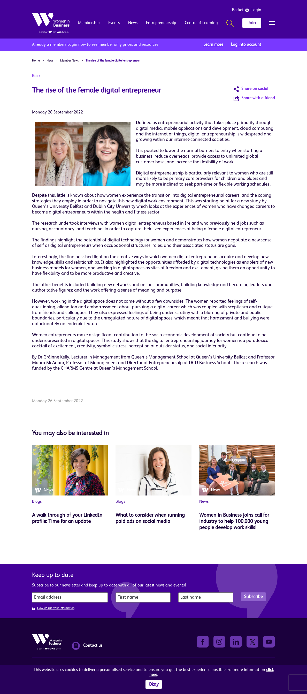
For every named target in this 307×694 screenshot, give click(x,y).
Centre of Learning (201, 23)
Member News (69, 60)
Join (252, 23)
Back (36, 76)
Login (256, 10)
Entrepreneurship (161, 23)
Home (36, 60)
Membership (89, 23)
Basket (238, 10)
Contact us (87, 646)
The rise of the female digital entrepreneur (113, 60)
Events (114, 23)
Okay (154, 684)
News (132, 23)
